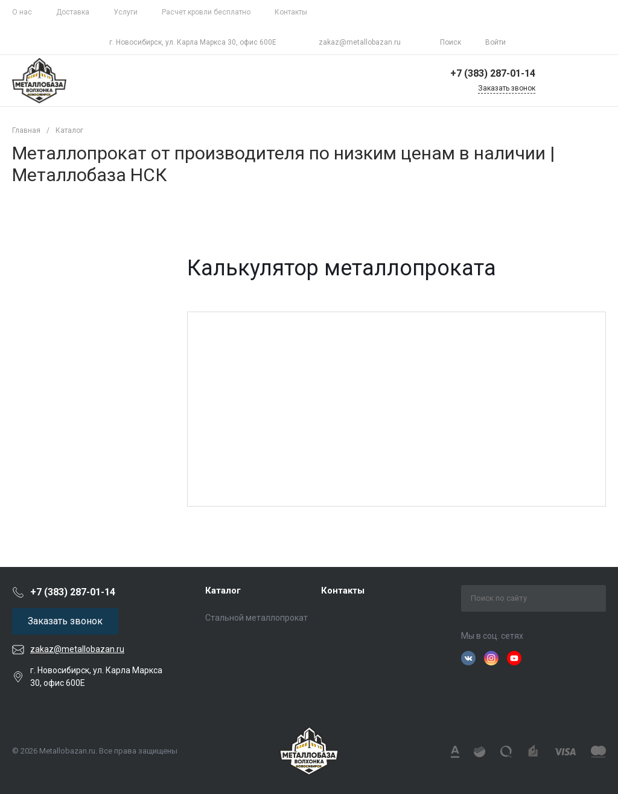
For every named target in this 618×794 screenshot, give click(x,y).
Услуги (125, 12)
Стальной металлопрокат (256, 618)
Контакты (291, 12)
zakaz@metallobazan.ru (360, 42)
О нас (22, 12)
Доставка (72, 12)
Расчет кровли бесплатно (206, 12)
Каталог (223, 590)
